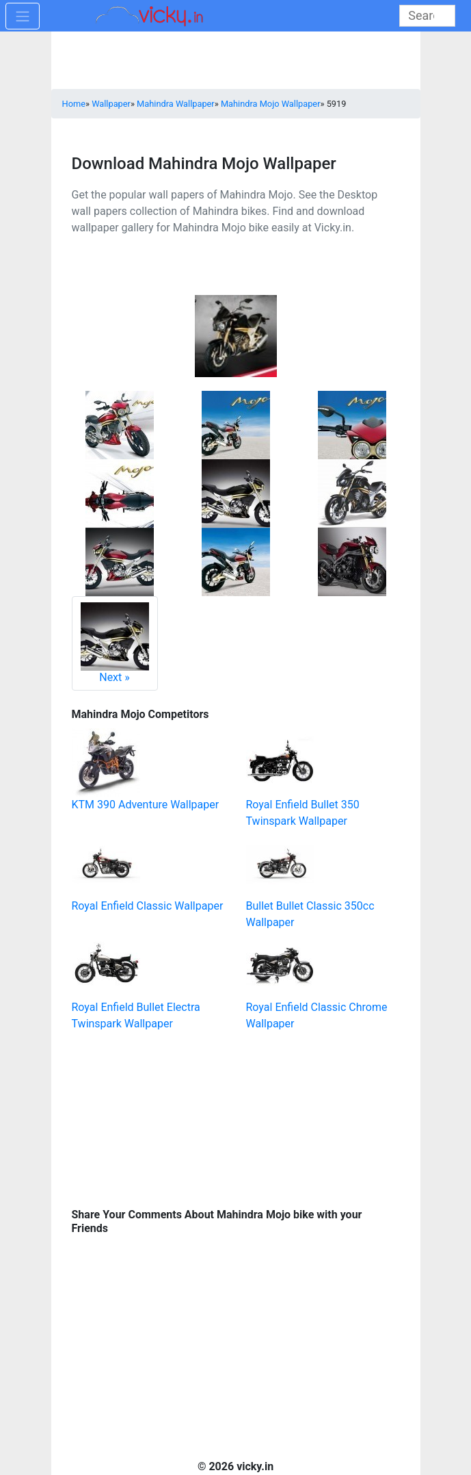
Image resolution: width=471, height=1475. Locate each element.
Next (115, 643)
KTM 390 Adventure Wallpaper (145, 804)
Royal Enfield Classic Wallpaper (148, 905)
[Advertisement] (164, 1117)
